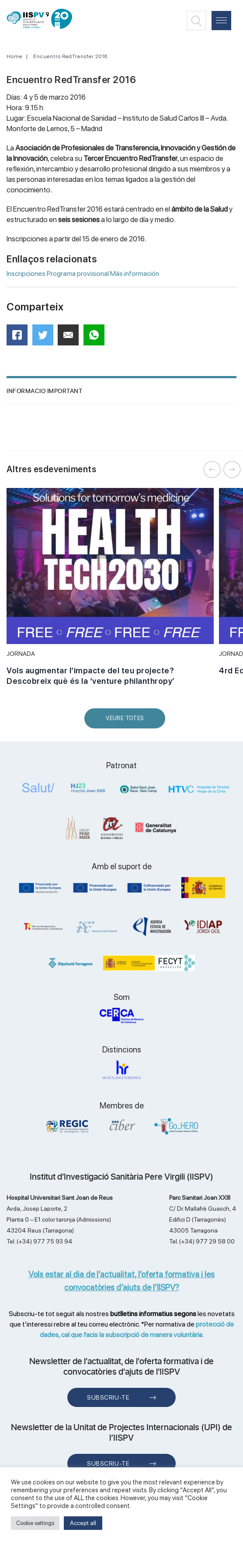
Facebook (20, 337)
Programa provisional (78, 273)
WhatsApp (96, 337)
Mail (69, 338)
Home (14, 56)
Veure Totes (127, 721)
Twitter (45, 338)
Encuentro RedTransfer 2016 (70, 56)
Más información (134, 273)
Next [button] (232, 469)
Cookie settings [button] (35, 1523)
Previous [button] (212, 469)
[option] (110, 591)
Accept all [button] (83, 1522)
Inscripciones (26, 273)
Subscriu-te (108, 1397)
